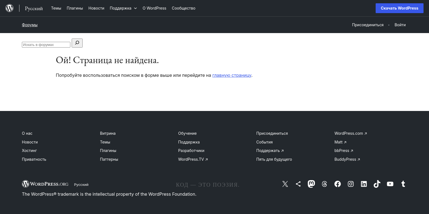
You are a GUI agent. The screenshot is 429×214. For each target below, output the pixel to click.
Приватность (34, 159)
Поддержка (189, 142)
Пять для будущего (274, 159)
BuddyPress (347, 159)
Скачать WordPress (399, 8)
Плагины (108, 150)
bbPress (343, 150)
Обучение (187, 133)
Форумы (29, 24)
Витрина (108, 133)
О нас (27, 133)
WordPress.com (350, 133)
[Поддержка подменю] (123, 8)
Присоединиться (272, 133)
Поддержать (270, 150)
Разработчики (191, 150)
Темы (105, 142)
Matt (340, 142)
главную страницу (231, 75)
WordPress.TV (193, 159)
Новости (30, 142)
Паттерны (109, 159)
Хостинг (29, 150)
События (264, 142)
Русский (81, 184)
